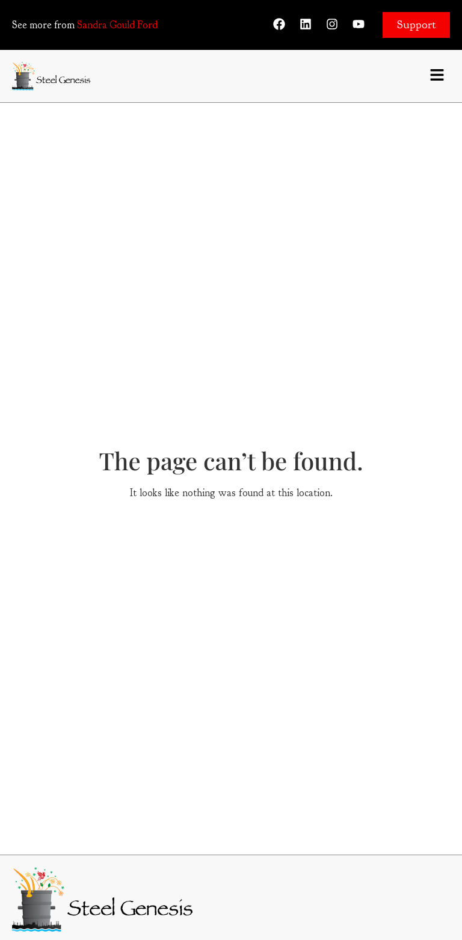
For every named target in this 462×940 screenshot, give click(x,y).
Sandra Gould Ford (117, 24)
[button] (438, 76)
